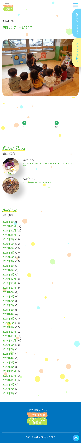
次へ (56, 126)
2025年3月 (8, 265)
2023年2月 (8, 362)
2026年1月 (8, 221)
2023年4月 (8, 358)
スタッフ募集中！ (77, 52)
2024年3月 (8, 318)
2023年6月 (8, 349)
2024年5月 (8, 309)
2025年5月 (8, 257)
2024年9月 (8, 292)
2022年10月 (9, 380)
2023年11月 (9, 336)
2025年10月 (9, 235)
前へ (24, 126)
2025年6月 (8, 252)
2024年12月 (9, 279)
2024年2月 (8, 323)
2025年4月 (8, 261)
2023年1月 (8, 367)
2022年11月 (9, 375)
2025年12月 (9, 226)
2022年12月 (9, 371)
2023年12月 (9, 331)
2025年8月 (8, 243)
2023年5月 (8, 353)
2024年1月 (8, 327)
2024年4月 (8, 314)
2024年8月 (8, 296)
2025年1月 (8, 274)
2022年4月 (8, 393)
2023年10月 (9, 340)
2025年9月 (8, 239)
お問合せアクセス (77, 23)
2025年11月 (9, 230)
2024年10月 (9, 287)
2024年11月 (9, 283)
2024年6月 (8, 305)
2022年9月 (8, 384)
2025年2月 (8, 270)
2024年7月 (8, 301)
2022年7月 (8, 389)
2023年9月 (8, 345)
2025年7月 (8, 248)
